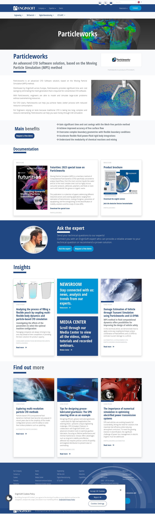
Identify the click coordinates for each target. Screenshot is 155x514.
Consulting (104, 474)
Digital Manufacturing (63, 478)
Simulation (104, 478)
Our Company (17, 471)
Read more (21, 351)
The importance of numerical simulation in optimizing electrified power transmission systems (120, 414)
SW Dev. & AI (60, 474)
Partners (15, 481)
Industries (82, 474)
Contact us (16, 474)
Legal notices (93, 511)
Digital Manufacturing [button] (45, 15)
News (37, 474)
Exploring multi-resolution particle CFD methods (30, 410)
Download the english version (114, 199)
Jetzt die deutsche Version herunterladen (118, 204)
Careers (15, 478)
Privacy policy (101, 511)
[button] (140, 2)
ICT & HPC (60, 481)
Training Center (127, 474)
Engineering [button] (18, 15)
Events (62, 8)
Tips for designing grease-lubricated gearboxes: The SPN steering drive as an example (76, 412)
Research (125, 471)
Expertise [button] (53, 8)
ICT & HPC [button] (61, 15)
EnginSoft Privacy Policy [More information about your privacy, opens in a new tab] (67, 500)
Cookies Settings (97, 504)
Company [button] (42, 8)
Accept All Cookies (97, 491)
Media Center (66, 350)
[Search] (125, 2)
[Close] (120, 490)
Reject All (97, 497)
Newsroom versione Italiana (43, 481)
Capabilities (82, 478)
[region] (67, 497)
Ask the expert (65, 249)
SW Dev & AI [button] (30, 15)
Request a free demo (25, 135)
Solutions (103, 471)
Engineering (60, 471)
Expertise (81, 471)
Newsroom (123, 8)
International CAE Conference (130, 480)
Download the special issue (60, 209)
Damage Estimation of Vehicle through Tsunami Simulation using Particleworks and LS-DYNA (120, 314)
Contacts (135, 8)
